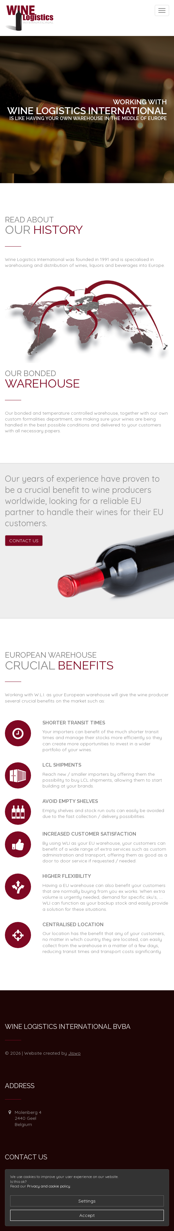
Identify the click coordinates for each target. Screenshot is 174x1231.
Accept (87, 1215)
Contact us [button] (24, 541)
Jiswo (74, 1053)
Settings (87, 1201)
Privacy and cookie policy (48, 1186)
